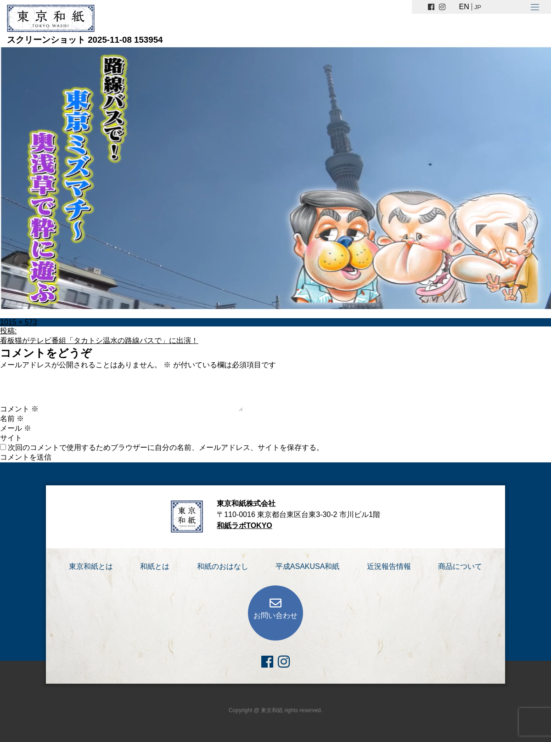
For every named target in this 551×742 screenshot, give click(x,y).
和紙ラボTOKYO (244, 525)
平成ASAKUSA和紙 (308, 566)
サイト (11, 438)
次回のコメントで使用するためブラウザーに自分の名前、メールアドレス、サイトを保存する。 (166, 447)
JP (477, 7)
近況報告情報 (389, 566)
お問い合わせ (275, 615)
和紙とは (154, 566)
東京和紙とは (91, 566)
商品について (460, 566)
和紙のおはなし (222, 566)
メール (15, 428)
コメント (19, 409)
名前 (12, 418)
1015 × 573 (18, 322)
